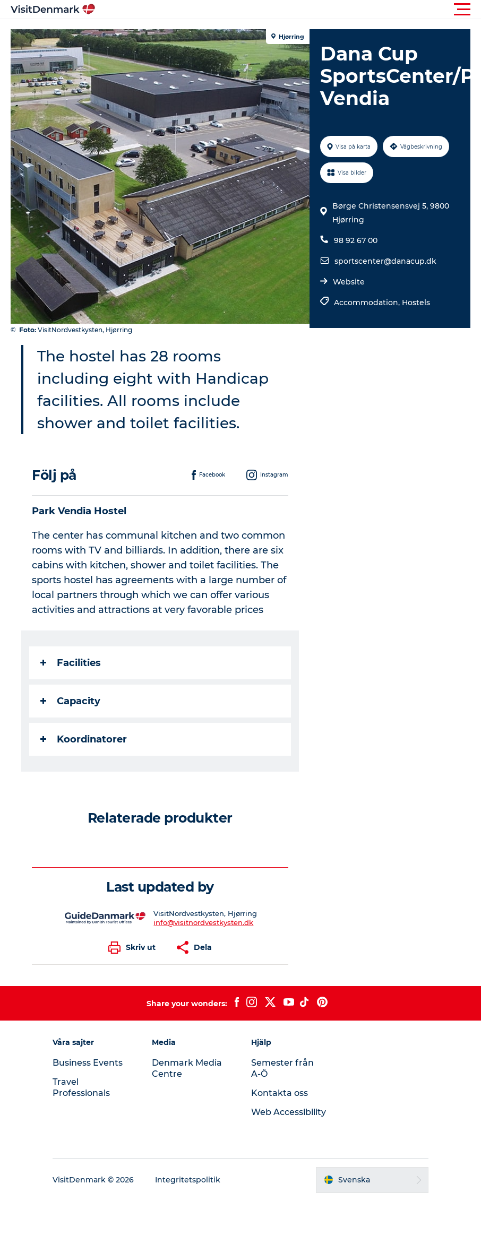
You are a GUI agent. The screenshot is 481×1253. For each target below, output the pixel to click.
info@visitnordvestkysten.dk (203, 922)
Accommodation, (368, 302)
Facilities (70, 663)
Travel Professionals (81, 1087)
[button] (288, 9)
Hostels (416, 302)
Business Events (88, 1063)
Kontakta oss (279, 1093)
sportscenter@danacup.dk (385, 261)
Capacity (70, 701)
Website (349, 282)
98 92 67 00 (355, 240)
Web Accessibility (288, 1112)
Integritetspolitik (187, 1180)
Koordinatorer (83, 739)
